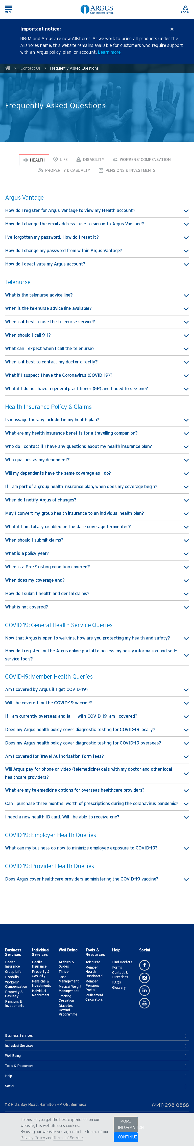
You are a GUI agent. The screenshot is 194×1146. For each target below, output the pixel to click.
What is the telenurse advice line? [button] (97, 295)
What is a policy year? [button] (97, 553)
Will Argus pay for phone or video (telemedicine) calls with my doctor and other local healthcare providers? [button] (97, 773)
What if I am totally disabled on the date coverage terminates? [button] (97, 526)
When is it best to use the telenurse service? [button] (97, 322)
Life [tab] (60, 159)
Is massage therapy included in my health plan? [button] (97, 419)
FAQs (116, 982)
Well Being (95, 1056)
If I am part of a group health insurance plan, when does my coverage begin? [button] (97, 486)
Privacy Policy (32, 1138)
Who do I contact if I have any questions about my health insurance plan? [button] (97, 446)
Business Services (95, 1035)
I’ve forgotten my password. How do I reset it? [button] (97, 237)
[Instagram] (144, 978)
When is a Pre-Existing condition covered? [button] (97, 567)
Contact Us (30, 68)
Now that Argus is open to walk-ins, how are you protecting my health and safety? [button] (97, 638)
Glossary (119, 988)
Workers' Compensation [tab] (142, 159)
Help (95, 1076)
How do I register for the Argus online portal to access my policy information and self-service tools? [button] (97, 655)
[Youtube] (144, 1003)
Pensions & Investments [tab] (127, 170)
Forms (117, 967)
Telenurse (92, 962)
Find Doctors (122, 962)
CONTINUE (127, 1137)
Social (95, 1086)
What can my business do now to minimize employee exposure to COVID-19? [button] (97, 848)
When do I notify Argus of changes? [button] (97, 500)
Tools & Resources (95, 1066)
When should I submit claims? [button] (97, 540)
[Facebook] (144, 965)
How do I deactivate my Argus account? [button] (97, 264)
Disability (12, 977)
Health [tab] (34, 160)
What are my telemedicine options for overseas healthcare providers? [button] (97, 790)
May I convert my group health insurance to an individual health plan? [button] (97, 513)
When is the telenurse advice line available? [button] (97, 308)
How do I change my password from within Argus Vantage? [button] (97, 250)
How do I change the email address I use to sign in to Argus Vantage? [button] (97, 224)
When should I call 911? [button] (97, 335)
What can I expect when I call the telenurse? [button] (97, 348)
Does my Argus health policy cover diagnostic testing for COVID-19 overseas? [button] (97, 743)
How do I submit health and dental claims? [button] (97, 593)
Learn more (109, 52)
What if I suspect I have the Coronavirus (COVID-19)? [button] (97, 375)
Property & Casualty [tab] (64, 170)
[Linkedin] (144, 990)
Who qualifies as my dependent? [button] (97, 460)
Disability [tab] (90, 159)
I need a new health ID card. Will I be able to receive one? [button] (97, 817)
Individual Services (95, 1046)
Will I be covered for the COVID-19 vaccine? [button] (97, 703)
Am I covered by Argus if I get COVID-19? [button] (97, 689)
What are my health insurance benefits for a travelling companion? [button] (97, 433)
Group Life (13, 972)
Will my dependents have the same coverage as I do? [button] (97, 473)
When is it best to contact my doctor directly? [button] (97, 362)
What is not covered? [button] (97, 607)
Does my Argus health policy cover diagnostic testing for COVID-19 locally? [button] (97, 729)
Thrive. (64, 972)
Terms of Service (68, 1138)
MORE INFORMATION (128, 1125)
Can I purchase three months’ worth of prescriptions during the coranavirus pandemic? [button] (97, 803)
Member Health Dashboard (93, 972)
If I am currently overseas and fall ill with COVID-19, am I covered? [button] (97, 716)
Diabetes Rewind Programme (68, 1010)
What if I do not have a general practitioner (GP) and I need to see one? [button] (97, 388)
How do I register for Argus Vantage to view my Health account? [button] (97, 210)
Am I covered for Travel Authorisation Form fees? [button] (97, 756)
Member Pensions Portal (92, 986)
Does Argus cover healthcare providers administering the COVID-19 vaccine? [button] (97, 879)
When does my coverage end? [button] (97, 580)
